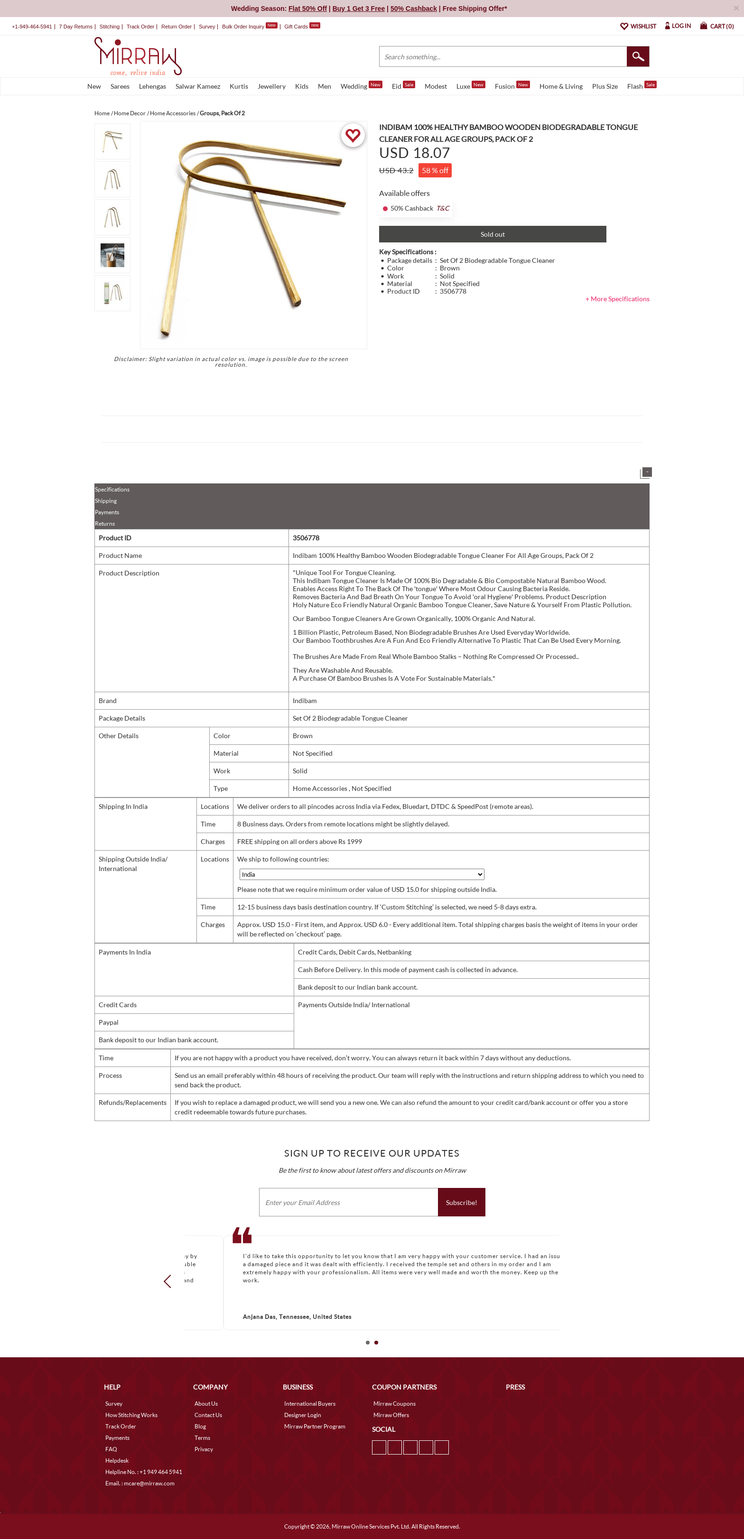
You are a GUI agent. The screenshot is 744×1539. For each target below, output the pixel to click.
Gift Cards (302, 26)
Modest (436, 86)
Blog (200, 1426)
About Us (206, 1403)
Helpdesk (117, 1460)
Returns (105, 523)
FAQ (111, 1449)
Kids (301, 86)
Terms (202, 1437)
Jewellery (272, 86)
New (94, 86)
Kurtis (239, 86)
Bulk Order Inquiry (243, 26)
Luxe (470, 85)
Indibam (305, 700)
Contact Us (208, 1414)
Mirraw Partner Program (314, 1426)
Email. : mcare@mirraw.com (140, 1483)
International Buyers (309, 1403)
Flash (642, 85)
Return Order (176, 26)
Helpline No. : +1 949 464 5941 (143, 1471)
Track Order (140, 26)
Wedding (361, 85)
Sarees (120, 86)
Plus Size (605, 86)
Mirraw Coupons (394, 1403)
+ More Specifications (618, 299)
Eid (403, 85)
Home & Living (561, 86)
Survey (207, 26)
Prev (170, 1281)
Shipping (106, 500)
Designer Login (302, 1414)
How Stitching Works (131, 1414)
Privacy (204, 1449)
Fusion (512, 85)
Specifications (112, 489)
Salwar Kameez (198, 86)
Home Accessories (321, 788)
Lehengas (152, 86)
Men (324, 86)
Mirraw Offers (391, 1414)
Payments (107, 512)
